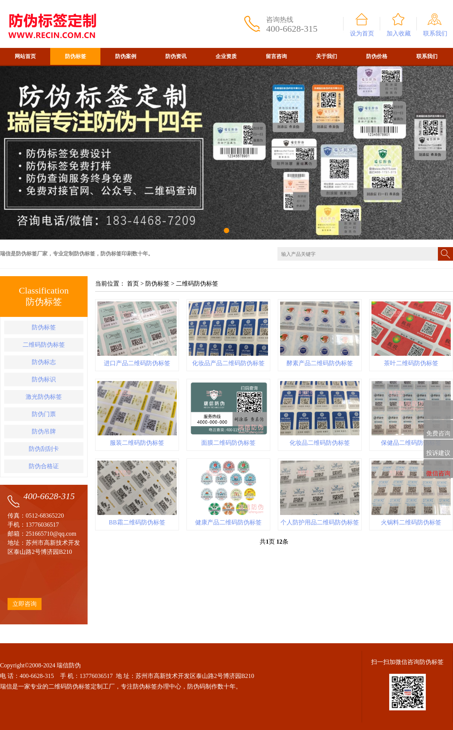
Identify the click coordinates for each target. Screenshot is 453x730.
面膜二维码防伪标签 (228, 443)
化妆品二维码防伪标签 (320, 443)
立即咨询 (24, 604)
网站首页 (25, 56)
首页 (133, 283)
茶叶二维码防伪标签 (411, 363)
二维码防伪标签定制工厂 (81, 686)
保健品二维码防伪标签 (411, 443)
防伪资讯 (175, 56)
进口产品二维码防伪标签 (137, 363)
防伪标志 (44, 362)
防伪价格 (376, 56)
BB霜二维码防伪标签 (137, 522)
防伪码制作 (202, 686)
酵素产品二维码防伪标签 (320, 363)
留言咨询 (276, 56)
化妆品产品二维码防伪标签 (228, 363)
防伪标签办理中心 (157, 686)
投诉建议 (438, 449)
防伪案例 (125, 56)
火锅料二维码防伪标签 (411, 522)
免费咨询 (438, 429)
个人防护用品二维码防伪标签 (319, 522)
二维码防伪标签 (44, 344)
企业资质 (226, 56)
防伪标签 (75, 56)
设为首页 (362, 33)
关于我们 (326, 56)
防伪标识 (44, 379)
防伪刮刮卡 (44, 449)
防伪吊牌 (44, 431)
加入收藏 (399, 33)
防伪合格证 (44, 466)
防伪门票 (44, 414)
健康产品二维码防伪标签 (228, 522)
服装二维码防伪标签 (137, 443)
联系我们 (435, 33)
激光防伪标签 (44, 396)
